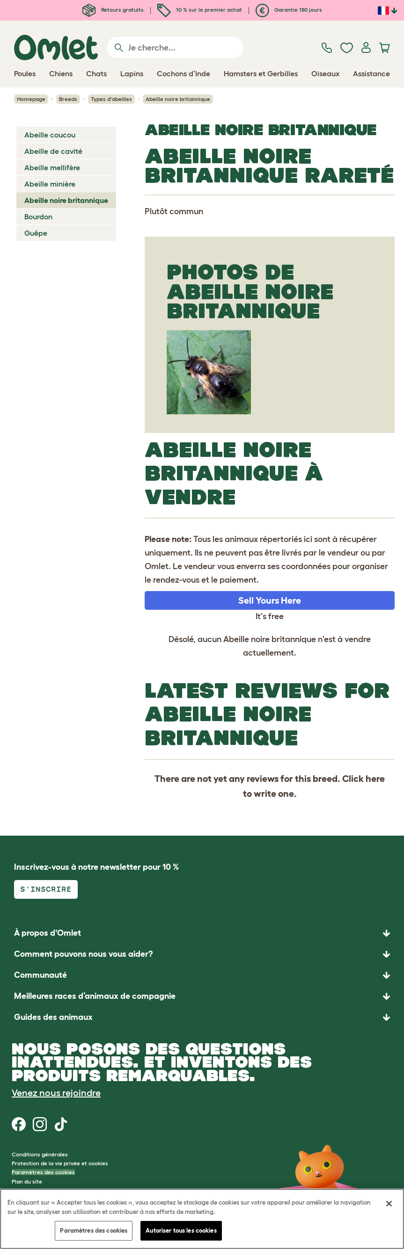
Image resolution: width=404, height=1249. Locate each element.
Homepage (31, 99)
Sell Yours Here (269, 600)
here (375, 778)
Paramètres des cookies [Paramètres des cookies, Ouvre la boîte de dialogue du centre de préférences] (93, 1230)
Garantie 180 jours (289, 10)
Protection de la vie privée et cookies (60, 1163)
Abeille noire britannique (66, 200)
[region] (202, 1219)
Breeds (68, 99)
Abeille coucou (49, 134)
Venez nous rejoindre (56, 1093)
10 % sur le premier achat (199, 10)
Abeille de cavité (53, 151)
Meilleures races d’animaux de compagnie (95, 996)
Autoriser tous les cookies (181, 1230)
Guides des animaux (53, 1017)
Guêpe (35, 233)
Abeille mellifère (52, 167)
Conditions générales (40, 1154)
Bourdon (38, 216)
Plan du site (27, 1181)
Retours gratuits (113, 10)
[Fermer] (389, 1203)
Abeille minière (49, 184)
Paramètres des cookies (43, 1172)
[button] (202, 1017)
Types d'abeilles (111, 99)
